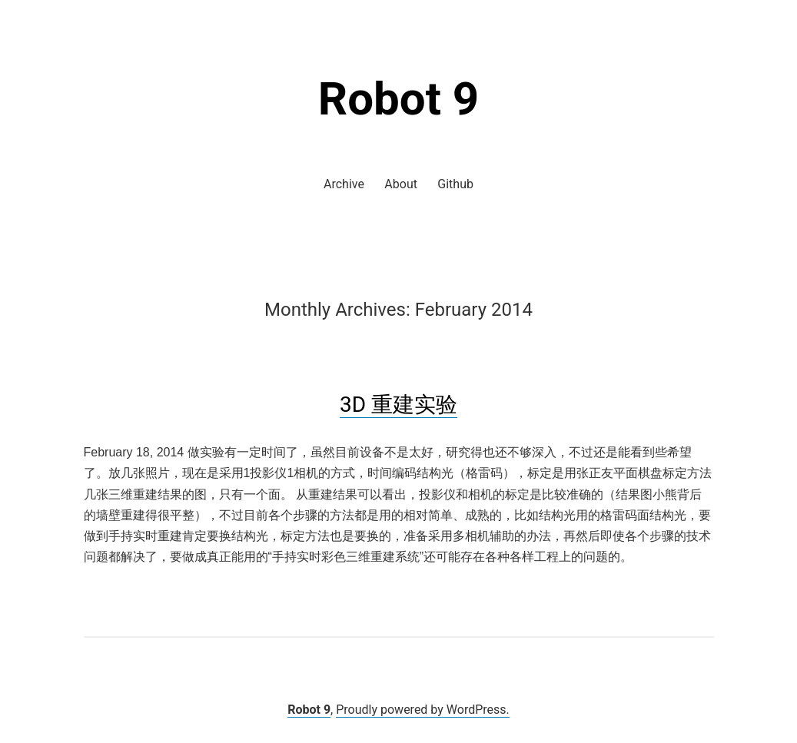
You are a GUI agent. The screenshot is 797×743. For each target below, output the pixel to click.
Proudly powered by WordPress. (423, 709)
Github (455, 184)
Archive (344, 184)
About (400, 184)
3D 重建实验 (398, 404)
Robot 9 (399, 98)
